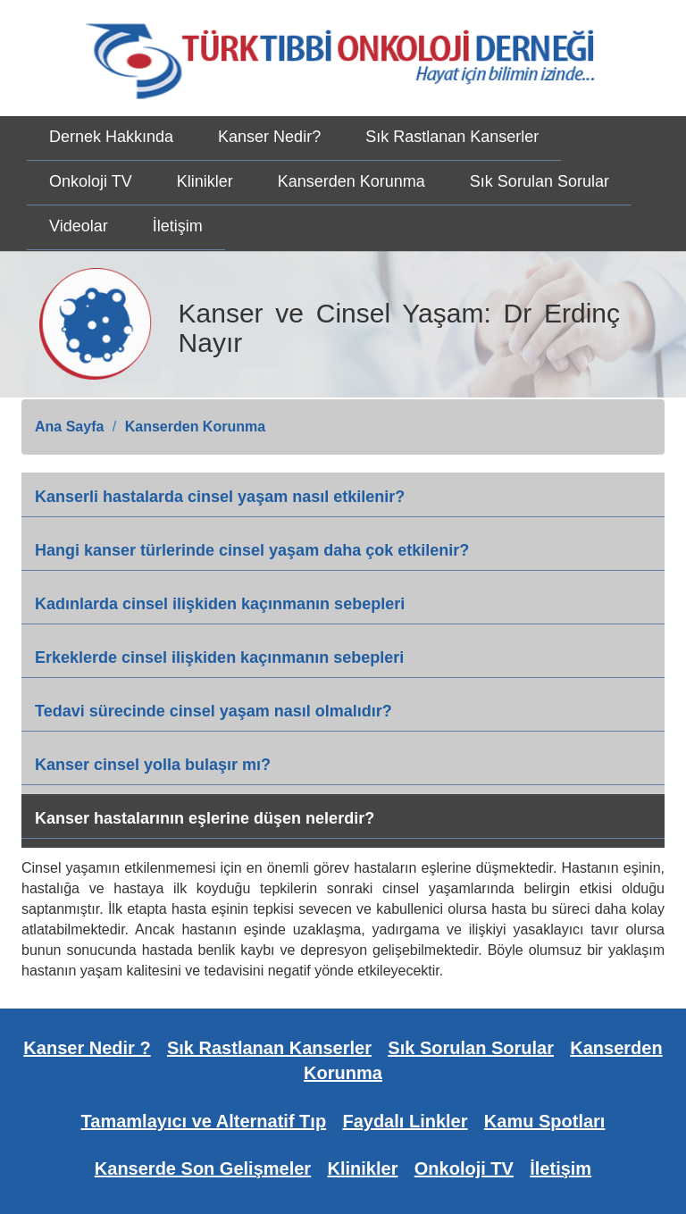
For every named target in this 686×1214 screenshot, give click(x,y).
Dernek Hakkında (111, 137)
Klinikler (205, 181)
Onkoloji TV (90, 181)
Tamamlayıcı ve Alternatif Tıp (204, 1121)
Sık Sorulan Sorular (539, 181)
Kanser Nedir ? (86, 1048)
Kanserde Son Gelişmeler (203, 1168)
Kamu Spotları (545, 1121)
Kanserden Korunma (351, 181)
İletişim (178, 226)
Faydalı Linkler (404, 1121)
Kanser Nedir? (269, 137)
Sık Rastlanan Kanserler (452, 137)
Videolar (78, 226)
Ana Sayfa (69, 426)
